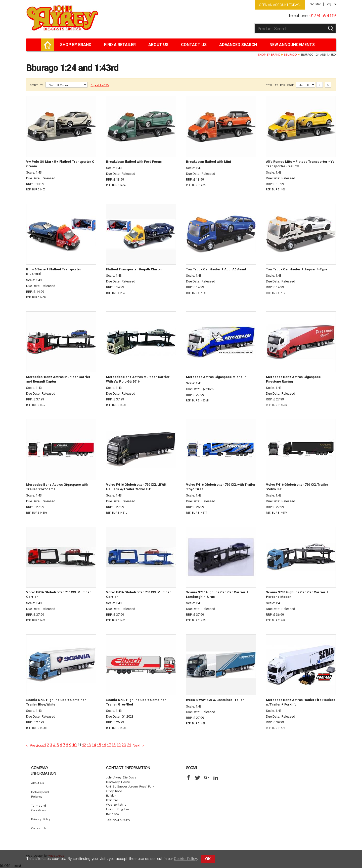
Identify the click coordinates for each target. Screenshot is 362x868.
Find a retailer (120, 44)
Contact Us (194, 44)
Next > (138, 745)
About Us (158, 44)
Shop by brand (76, 44)
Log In (331, 4)
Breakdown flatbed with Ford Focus (134, 161)
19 (119, 744)
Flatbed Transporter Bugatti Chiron (134, 269)
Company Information (43, 770)
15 (99, 744)
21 (129, 744)
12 (84, 744)
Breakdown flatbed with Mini (208, 161)
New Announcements (292, 44)
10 (74, 744)
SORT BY (37, 85)
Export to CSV (100, 85)
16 (104, 744)
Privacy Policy (41, 819)
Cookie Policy (185, 858)
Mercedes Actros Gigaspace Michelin (216, 377)
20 (124, 744)
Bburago (290, 54)
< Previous (35, 745)
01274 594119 (322, 15)
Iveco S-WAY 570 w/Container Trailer (215, 700)
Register (315, 4)
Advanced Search (238, 44)
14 (94, 744)
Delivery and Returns (40, 794)
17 (109, 744)
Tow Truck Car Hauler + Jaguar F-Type (296, 269)
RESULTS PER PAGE (280, 85)
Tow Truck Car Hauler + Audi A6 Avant (216, 269)
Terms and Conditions (38, 807)
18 (114, 744)
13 (89, 744)
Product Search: (254, 23)
